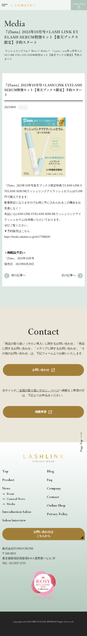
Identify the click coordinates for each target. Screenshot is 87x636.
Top (5, 471)
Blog (50, 471)
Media (23, 107)
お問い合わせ (40, 369)
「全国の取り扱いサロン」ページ (37, 390)
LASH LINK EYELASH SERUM (39, 622)
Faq (49, 479)
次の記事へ (68, 275)
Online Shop (56, 505)
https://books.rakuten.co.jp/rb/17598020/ (27, 236)
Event (10, 494)
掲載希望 (40, 411)
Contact (53, 497)
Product (8, 479)
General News (15, 499)
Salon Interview (14, 520)
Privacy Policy (57, 514)
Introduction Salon (16, 511)
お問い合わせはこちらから (43, 533)
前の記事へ (18, 275)
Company (54, 488)
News (6, 488)
